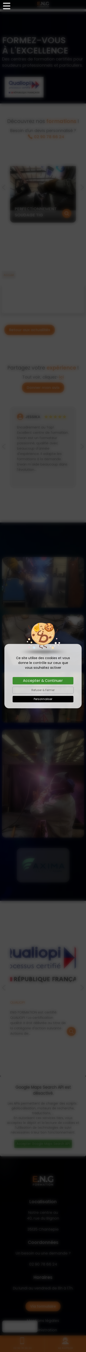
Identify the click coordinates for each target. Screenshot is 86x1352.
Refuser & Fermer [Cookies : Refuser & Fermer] (43, 690)
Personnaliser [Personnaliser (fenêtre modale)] (43, 699)
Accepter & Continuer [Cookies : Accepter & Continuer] (43, 680)
